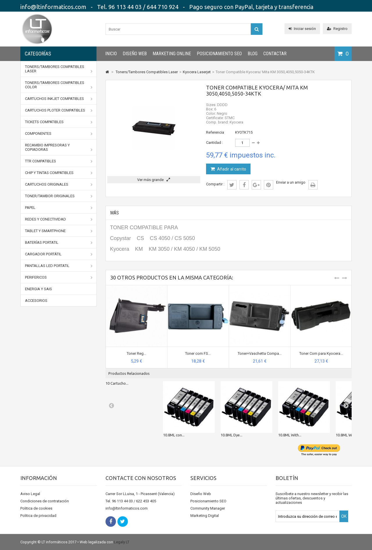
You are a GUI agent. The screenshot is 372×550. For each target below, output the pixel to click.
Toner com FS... (198, 353)
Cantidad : (214, 142)
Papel (58, 207)
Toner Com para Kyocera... (321, 353)
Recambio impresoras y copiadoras (58, 147)
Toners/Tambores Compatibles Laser (58, 69)
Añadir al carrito (231, 169)
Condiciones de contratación (44, 501)
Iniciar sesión (302, 28)
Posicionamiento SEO (219, 53)
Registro (337, 28)
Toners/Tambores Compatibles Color (58, 84)
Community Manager (207, 508)
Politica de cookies (36, 508)
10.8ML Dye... (231, 435)
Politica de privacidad (38, 515)
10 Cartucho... (116, 383)
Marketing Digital (204, 515)
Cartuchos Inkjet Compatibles (58, 98)
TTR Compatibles (58, 161)
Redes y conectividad (58, 219)
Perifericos (58, 277)
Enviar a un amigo (290, 182)
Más (114, 213)
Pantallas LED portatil (58, 266)
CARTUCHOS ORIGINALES (58, 184)
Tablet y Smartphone (58, 231)
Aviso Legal (30, 494)
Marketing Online (172, 53)
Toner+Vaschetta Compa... (260, 353)
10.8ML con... (174, 435)
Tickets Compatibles (58, 122)
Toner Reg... (136, 353)
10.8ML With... (289, 435)
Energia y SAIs (38, 289)
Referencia (215, 132)
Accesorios (36, 300)
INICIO (111, 53)
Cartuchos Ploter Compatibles (58, 110)
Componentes (58, 133)
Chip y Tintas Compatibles (58, 173)
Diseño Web (135, 53)
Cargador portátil (58, 254)
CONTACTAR (275, 53)
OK (343, 516)
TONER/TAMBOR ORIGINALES (58, 196)
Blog (252, 53)
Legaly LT (121, 542)
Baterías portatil (58, 242)
